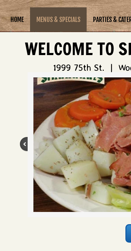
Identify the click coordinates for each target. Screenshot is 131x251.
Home (17, 19)
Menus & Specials (58, 19)
